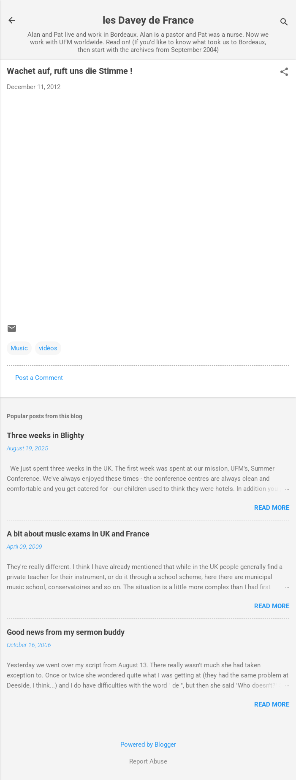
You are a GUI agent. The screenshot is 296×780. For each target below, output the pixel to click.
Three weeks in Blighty (45, 435)
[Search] (284, 23)
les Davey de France (148, 20)
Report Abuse (148, 761)
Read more (271, 508)
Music (19, 348)
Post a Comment (39, 378)
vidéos (48, 348)
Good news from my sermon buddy (66, 632)
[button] (284, 73)
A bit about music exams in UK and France (78, 533)
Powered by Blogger (148, 744)
